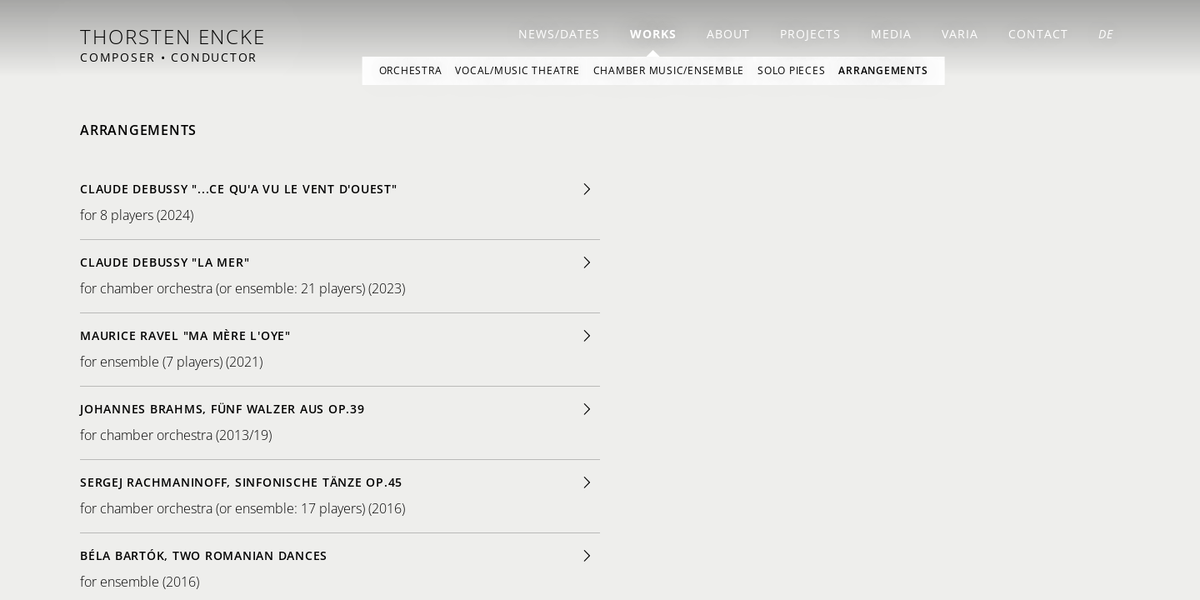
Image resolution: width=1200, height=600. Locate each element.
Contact (1038, 34)
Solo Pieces (791, 70)
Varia (960, 34)
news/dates (559, 34)
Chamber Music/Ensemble (669, 70)
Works (653, 34)
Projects (810, 34)
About (728, 34)
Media (891, 34)
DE (1105, 34)
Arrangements (883, 70)
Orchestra (410, 70)
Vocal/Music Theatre (517, 70)
